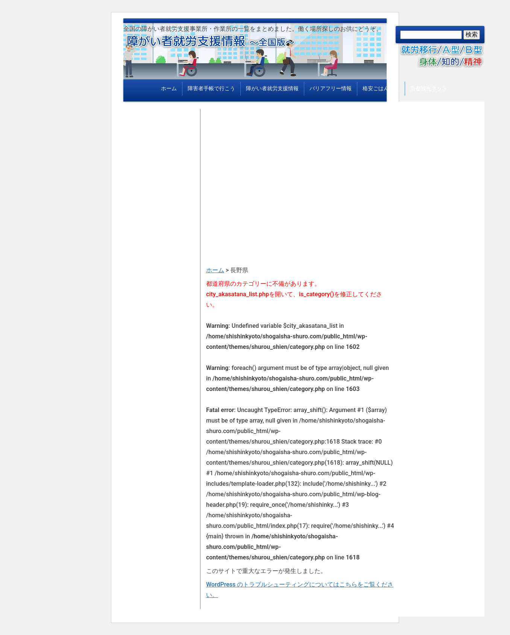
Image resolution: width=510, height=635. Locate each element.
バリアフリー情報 (331, 88)
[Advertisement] (300, 161)
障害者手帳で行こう (211, 88)
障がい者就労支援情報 (272, 88)
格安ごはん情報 (381, 88)
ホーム (169, 88)
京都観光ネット (428, 88)
